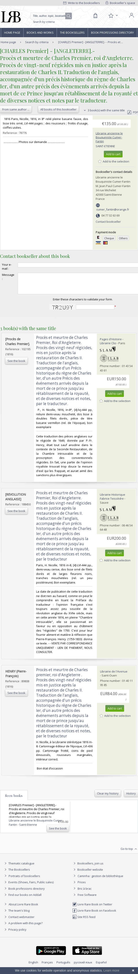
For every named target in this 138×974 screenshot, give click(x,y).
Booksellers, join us (87, 867)
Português (63, 966)
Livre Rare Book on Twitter (92, 908)
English (33, 966)
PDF (132, 112)
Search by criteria (44, 22)
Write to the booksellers (81, 3)
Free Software (87, 899)
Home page (12, 33)
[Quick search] (51, 16)
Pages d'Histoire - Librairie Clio (111, 345)
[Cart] (95, 15)
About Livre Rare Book (23, 908)
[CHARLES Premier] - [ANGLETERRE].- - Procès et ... (90, 42)
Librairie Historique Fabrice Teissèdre (112, 500)
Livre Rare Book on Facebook (94, 914)
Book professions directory (112, 33)
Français (47, 966)
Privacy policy (14, 933)
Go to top (129, 853)
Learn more (111, 970)
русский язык (83, 966)
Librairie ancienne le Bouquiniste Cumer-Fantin (109, 137)
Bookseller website (87, 873)
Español (101, 966)
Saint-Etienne (105, 146)
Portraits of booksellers (24, 880)
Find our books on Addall (22, 899)
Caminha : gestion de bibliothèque (100, 880)
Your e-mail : (6, 267)
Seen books (13, 799)
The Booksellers (72, 33)
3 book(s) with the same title (104, 110)
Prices (82, 886)
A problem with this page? (23, 927)
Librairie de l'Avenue (113, 675)
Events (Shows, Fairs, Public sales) (28, 886)
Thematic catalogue (18, 867)
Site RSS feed (83, 921)
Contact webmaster (18, 921)
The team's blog (16, 914)
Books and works (40, 33)
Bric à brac (84, 893)
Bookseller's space (120, 3)
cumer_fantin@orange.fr (112, 209)
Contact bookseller (108, 222)
